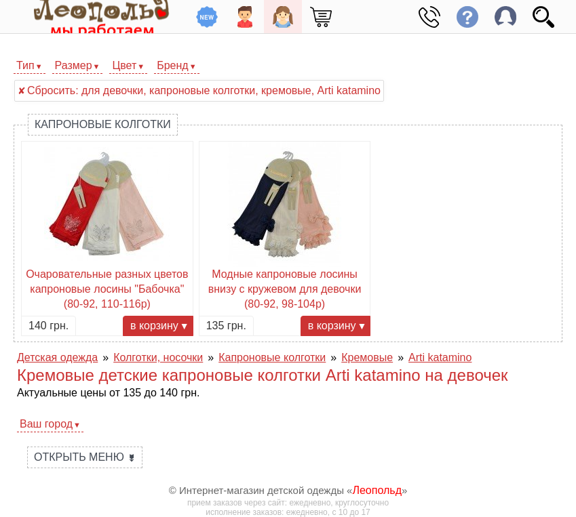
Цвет (124, 65)
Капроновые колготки (103, 124)
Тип (25, 65)
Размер (73, 65)
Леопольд (377, 490)
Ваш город (46, 424)
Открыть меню (85, 457)
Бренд (172, 65)
